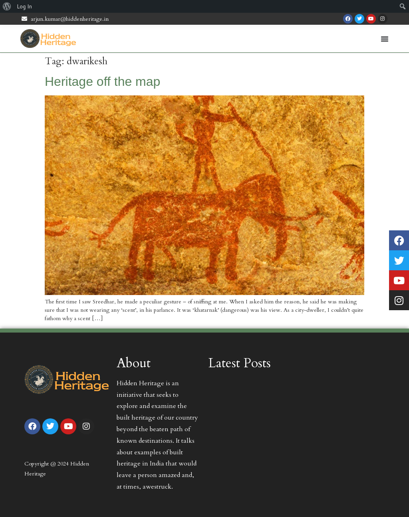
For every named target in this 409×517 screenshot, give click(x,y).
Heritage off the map (102, 81)
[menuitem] (7, 6)
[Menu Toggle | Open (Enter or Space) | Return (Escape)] (385, 39)
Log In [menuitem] (24, 6)
